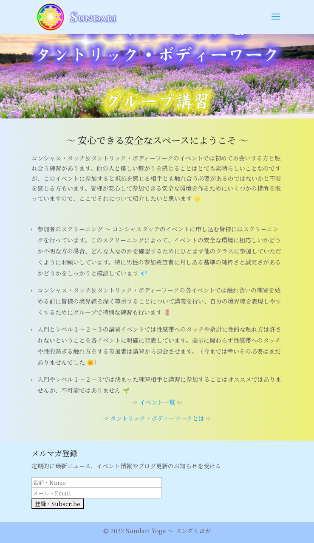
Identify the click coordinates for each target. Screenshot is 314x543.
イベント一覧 (157, 402)
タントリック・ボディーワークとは (157, 418)
